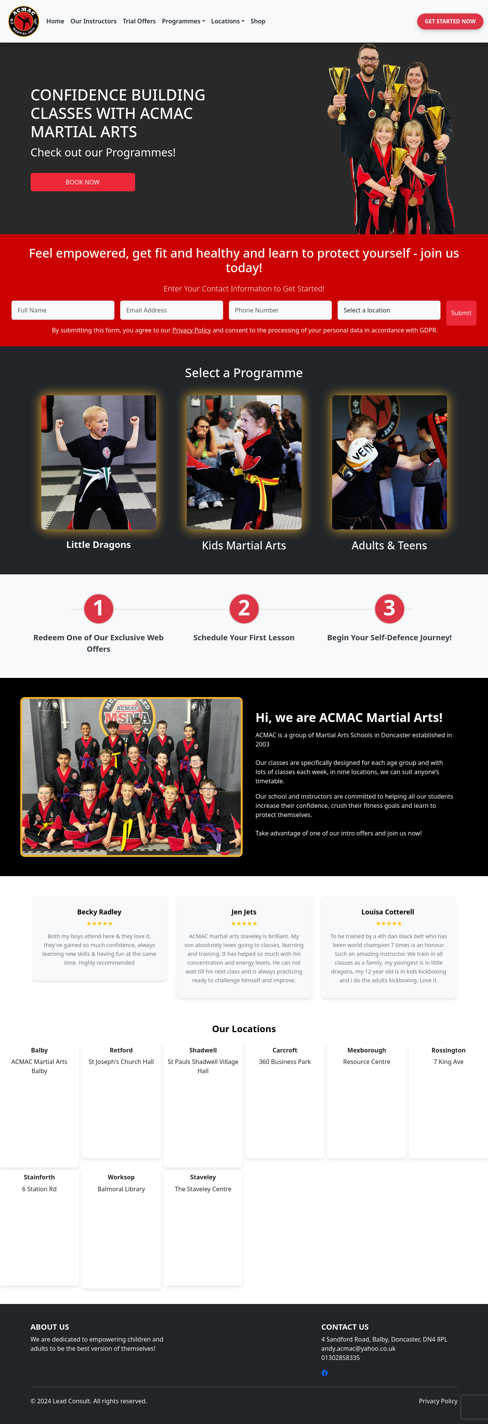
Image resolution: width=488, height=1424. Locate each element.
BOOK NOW (83, 182)
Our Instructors (93, 21)
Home (55, 21)
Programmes (181, 21)
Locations (225, 21)
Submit (461, 313)
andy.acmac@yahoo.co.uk (359, 1348)
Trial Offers (139, 21)
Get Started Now (450, 21)
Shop (258, 21)
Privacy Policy (191, 330)
